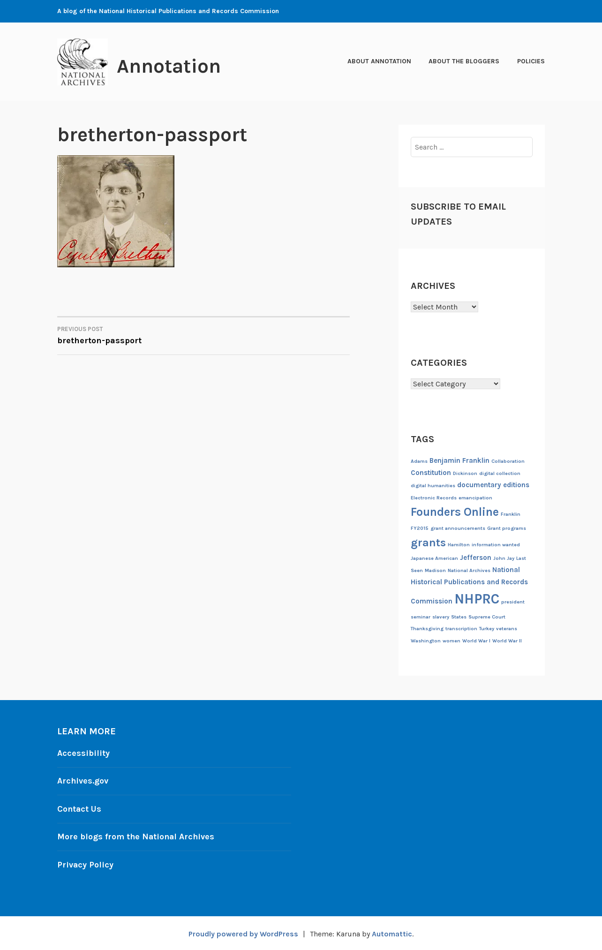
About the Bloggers (464, 61)
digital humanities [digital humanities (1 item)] (433, 486)
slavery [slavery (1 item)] (440, 617)
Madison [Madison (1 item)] (435, 570)
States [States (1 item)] (459, 617)
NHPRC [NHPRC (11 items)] (476, 599)
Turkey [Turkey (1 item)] (486, 629)
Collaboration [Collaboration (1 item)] (508, 461)
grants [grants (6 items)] (428, 542)
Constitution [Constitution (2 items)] (431, 472)
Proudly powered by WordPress (243, 931)
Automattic (392, 931)
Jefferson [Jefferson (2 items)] (475, 557)
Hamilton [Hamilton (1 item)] (459, 545)
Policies (531, 61)
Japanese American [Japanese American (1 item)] (434, 558)
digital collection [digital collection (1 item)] (499, 473)
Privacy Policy (85, 863)
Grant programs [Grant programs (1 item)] (506, 528)
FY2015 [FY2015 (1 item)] (420, 528)
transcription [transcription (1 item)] (461, 629)
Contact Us (79, 808)
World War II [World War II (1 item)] (507, 641)
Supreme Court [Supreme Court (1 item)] (486, 617)
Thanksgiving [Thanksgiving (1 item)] (427, 629)
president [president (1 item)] (513, 602)
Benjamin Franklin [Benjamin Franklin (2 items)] (459, 460)
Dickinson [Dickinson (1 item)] (465, 473)
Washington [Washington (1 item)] (426, 641)
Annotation (170, 66)
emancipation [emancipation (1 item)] (475, 498)
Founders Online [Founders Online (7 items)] (455, 512)
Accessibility (83, 753)
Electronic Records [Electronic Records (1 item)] (434, 498)
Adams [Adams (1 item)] (419, 461)
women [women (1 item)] (451, 641)
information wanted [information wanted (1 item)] (496, 545)
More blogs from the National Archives (137, 835)
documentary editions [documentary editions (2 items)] (493, 485)
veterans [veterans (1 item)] (506, 629)
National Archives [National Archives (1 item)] (469, 570)
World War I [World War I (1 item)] (476, 641)
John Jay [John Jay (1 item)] (503, 558)
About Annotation (379, 61)
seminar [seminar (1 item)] (420, 617)
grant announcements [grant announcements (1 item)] (457, 528)
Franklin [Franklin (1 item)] (510, 514)
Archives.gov (83, 780)
